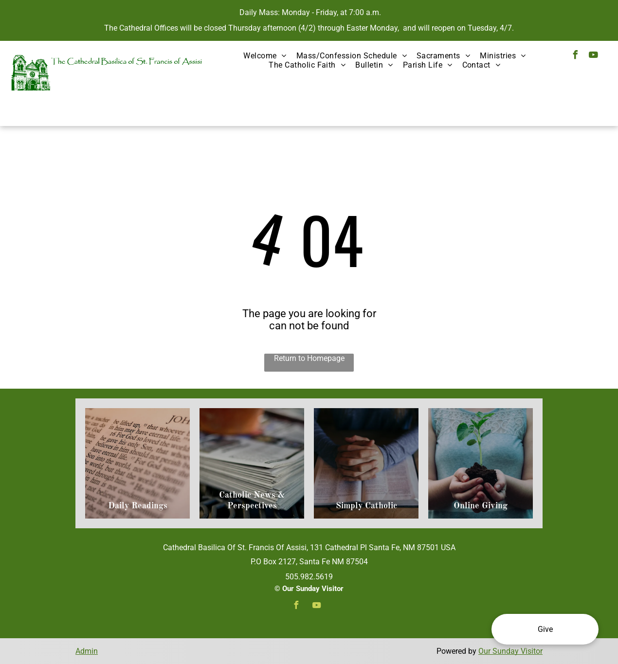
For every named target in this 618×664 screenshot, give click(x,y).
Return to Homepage (309, 358)
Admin (86, 651)
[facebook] (575, 56)
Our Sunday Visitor (510, 651)
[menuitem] (264, 55)
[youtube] (593, 56)
